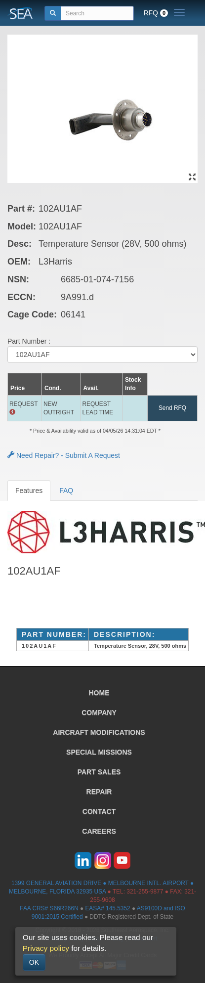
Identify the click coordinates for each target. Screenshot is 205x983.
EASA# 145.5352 (107, 908)
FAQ (66, 490)
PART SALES (99, 772)
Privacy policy (46, 948)
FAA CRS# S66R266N (49, 908)
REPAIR (99, 792)
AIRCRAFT (99, 732)
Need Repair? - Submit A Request (63, 455)
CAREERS (99, 831)
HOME (99, 693)
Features (28, 490)
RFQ (155, 13)
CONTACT (99, 811)
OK (34, 962)
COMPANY (99, 712)
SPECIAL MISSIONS (99, 752)
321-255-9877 (144, 891)
